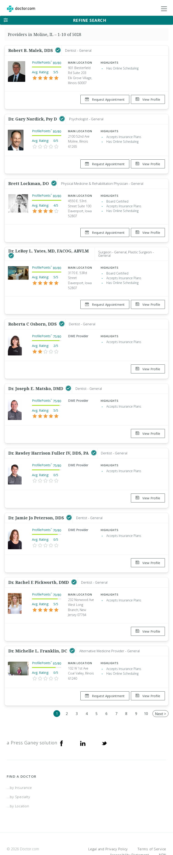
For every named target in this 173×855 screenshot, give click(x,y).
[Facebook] (61, 724)
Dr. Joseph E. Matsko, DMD (36, 379)
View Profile (148, 99)
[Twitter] (104, 724)
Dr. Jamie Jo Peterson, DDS (36, 504)
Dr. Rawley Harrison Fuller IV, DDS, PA (49, 442)
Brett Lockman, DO (29, 180)
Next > (160, 695)
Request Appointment (103, 99)
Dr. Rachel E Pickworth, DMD (39, 567)
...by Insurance (19, 769)
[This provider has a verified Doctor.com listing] (58, 50)
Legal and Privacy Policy (108, 830)
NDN (162, 836)
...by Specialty (18, 778)
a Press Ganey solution (32, 724)
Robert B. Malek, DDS (31, 50)
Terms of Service (152, 830)
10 (146, 694)
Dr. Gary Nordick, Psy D (33, 117)
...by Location (18, 787)
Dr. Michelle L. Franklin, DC (38, 634)
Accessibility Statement (129, 836)
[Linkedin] (83, 724)
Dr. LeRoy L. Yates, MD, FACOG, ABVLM (48, 245)
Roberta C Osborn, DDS (33, 316)
